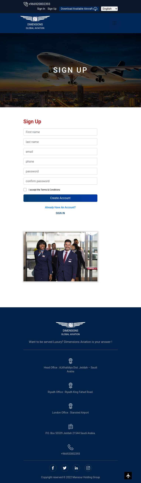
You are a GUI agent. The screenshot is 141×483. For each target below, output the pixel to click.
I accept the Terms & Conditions (44, 189)
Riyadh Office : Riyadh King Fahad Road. (70, 388)
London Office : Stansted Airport (70, 408)
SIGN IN (60, 213)
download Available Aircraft (79, 9)
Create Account (60, 198)
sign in (41, 8)
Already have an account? (60, 207)
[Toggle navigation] (114, 23)
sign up (52, 8)
